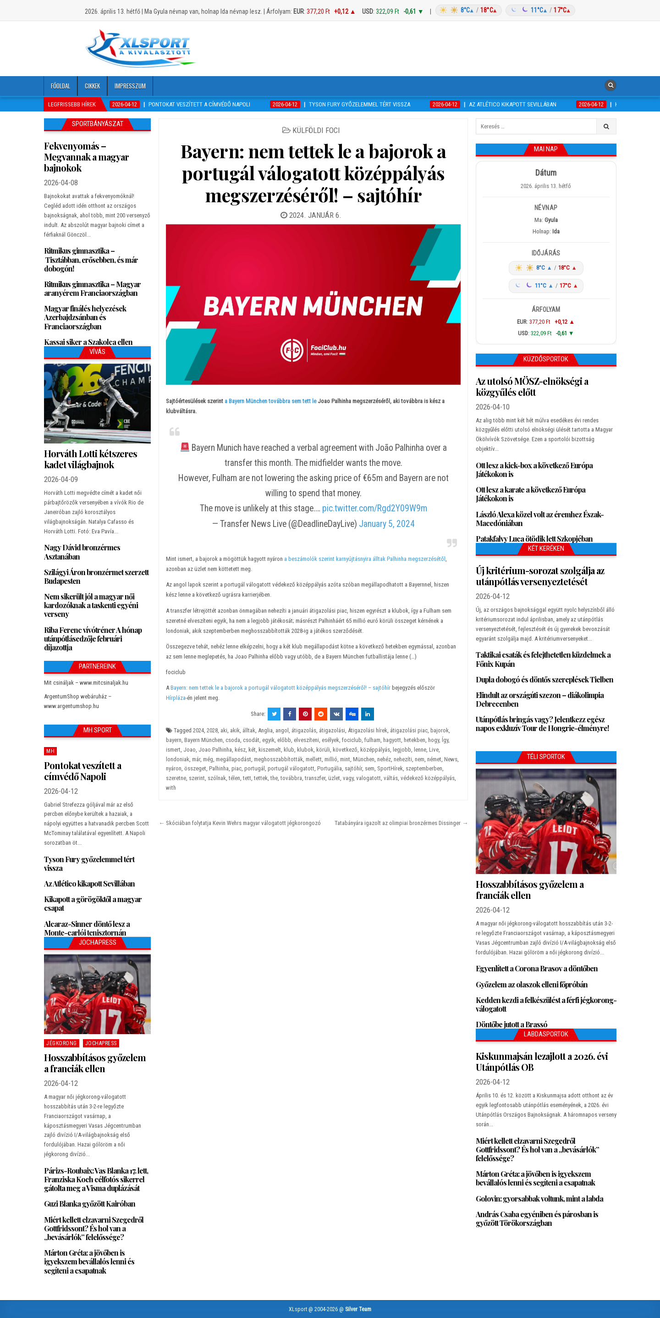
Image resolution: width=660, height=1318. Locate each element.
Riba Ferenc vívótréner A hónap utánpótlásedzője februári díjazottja (93, 638)
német (434, 759)
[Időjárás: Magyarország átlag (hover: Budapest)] (504, 10)
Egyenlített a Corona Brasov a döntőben (537, 968)
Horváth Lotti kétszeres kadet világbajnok (90, 459)
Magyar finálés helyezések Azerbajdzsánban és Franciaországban (85, 317)
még (208, 759)
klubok (305, 749)
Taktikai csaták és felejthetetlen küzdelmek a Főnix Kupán (543, 659)
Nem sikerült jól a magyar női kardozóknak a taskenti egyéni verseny (91, 605)
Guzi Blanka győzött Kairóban (89, 1203)
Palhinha (219, 768)
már (196, 759)
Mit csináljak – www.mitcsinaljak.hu (86, 682)
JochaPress (101, 1043)
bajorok (439, 730)
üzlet (334, 778)
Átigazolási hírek (367, 730)
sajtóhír (353, 768)
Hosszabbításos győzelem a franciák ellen (95, 1062)
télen (234, 778)
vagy (348, 778)
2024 (198, 730)
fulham (372, 740)
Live (434, 749)
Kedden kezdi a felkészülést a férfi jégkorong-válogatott (546, 1004)
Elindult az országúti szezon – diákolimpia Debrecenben (540, 699)
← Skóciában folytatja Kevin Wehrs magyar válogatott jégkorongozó (240, 823)
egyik (268, 740)
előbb (284, 740)
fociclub (352, 740)
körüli (323, 749)
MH (50, 751)
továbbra (291, 778)
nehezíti (403, 759)
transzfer (315, 778)
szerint (197, 778)
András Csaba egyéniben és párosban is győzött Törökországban (537, 1218)
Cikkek (92, 85)
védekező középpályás (428, 778)
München (363, 759)
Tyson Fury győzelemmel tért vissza (89, 863)
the (274, 778)
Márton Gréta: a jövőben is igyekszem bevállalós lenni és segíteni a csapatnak (89, 1261)
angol (282, 730)
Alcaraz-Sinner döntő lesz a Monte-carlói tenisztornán (87, 928)
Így (445, 740)
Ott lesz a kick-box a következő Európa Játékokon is (534, 469)
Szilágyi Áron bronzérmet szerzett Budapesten (96, 576)
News (450, 759)
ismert (173, 749)
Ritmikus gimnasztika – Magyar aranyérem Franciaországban (92, 288)
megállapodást (233, 759)
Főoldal (60, 85)
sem (369, 768)
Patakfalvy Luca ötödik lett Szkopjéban (534, 538)
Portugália (329, 768)
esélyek (330, 740)
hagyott (392, 740)
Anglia (265, 730)
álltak (248, 730)
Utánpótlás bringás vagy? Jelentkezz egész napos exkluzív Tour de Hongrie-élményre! (542, 723)
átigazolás (304, 730)
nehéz (384, 759)
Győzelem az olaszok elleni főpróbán (532, 984)
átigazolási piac (409, 730)
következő (345, 749)
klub (289, 749)
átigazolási (332, 730)
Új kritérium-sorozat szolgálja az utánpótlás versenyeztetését (540, 575)
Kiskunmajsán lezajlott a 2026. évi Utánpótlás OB (542, 1061)
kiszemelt (269, 749)
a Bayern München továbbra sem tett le (270, 401)
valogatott (368, 778)
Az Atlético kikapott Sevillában (89, 883)
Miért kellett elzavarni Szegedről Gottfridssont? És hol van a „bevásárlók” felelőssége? (93, 1228)
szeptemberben (424, 768)
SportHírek (390, 768)
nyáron (174, 768)
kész (240, 749)
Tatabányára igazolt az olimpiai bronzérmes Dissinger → (401, 823)
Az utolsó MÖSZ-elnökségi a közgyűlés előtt (532, 386)
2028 (212, 730)
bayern (174, 740)
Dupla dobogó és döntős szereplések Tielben (544, 679)
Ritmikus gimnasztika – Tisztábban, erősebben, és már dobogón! (91, 259)
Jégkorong (61, 1043)
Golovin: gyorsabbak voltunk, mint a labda (539, 1198)
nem (419, 759)
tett (247, 778)
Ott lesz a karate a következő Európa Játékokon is (530, 494)
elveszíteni (306, 740)
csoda (233, 740)
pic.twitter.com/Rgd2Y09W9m (374, 508)
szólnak (217, 778)
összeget (195, 768)
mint (345, 759)
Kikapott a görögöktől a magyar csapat (93, 903)
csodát (251, 740)
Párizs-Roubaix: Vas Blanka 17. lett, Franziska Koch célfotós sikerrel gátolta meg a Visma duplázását (96, 1179)
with (171, 787)
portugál (254, 768)
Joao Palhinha (215, 749)
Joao (189, 749)
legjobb (402, 749)
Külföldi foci (316, 130)
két (252, 749)
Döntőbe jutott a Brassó (511, 1024)
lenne (420, 749)
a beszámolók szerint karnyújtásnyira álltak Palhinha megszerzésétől (364, 558)
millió (330, 759)
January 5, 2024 (387, 524)
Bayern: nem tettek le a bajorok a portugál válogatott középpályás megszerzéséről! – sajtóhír (313, 172)
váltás (391, 778)
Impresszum (130, 85)
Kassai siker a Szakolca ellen (88, 342)
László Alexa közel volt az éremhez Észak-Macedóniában (540, 518)
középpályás (375, 749)
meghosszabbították (278, 759)
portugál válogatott (291, 768)
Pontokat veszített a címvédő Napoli (82, 770)
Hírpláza (176, 697)
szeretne (176, 778)
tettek (261, 778)
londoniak (177, 759)
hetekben (414, 740)
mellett (314, 759)
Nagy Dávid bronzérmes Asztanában (82, 552)
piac (236, 768)
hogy (433, 740)
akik (235, 730)
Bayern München (203, 740)
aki (223, 730)
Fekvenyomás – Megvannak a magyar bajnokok (86, 156)
